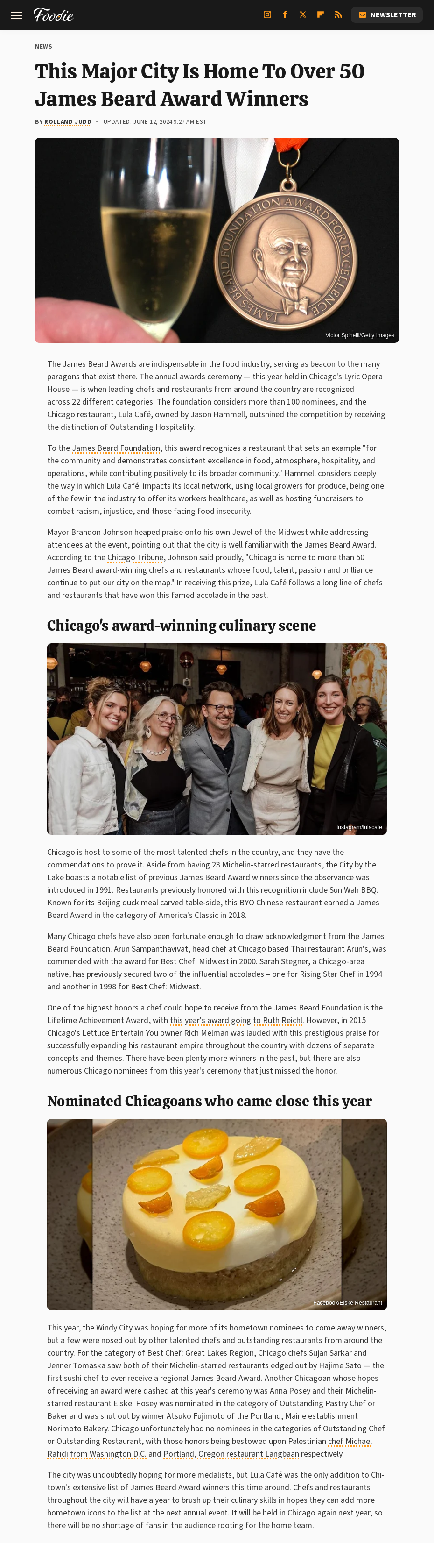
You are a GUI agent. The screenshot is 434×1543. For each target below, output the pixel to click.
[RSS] (338, 18)
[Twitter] (303, 18)
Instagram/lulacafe (359, 827)
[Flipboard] (320, 18)
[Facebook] (285, 18)
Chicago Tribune (135, 557)
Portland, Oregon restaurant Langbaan (231, 1454)
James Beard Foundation (116, 448)
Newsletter (386, 15)
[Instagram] (267, 18)
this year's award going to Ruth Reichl (236, 1020)
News (43, 47)
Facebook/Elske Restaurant (348, 1303)
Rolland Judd (67, 122)
